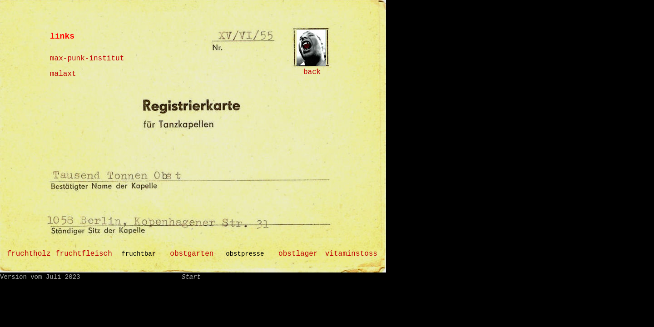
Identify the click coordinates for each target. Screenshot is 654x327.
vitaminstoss (351, 254)
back (312, 72)
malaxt (63, 74)
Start (191, 277)
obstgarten (191, 254)
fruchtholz (28, 254)
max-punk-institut (87, 58)
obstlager (297, 254)
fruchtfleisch (83, 254)
